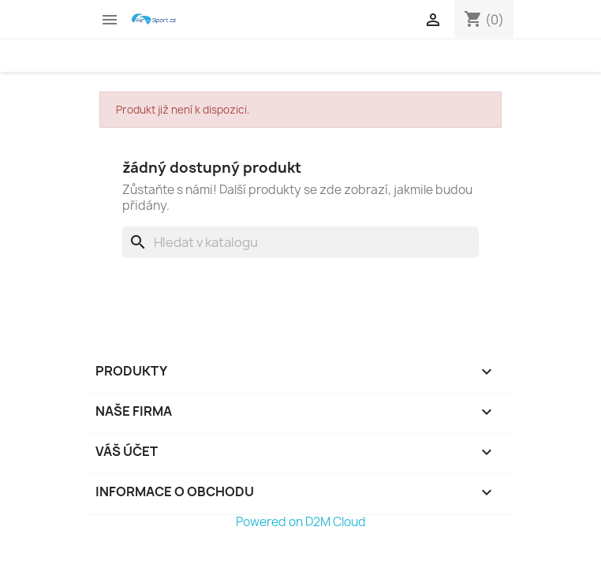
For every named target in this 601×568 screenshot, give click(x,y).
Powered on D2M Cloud (301, 522)
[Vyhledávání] (300, 242)
